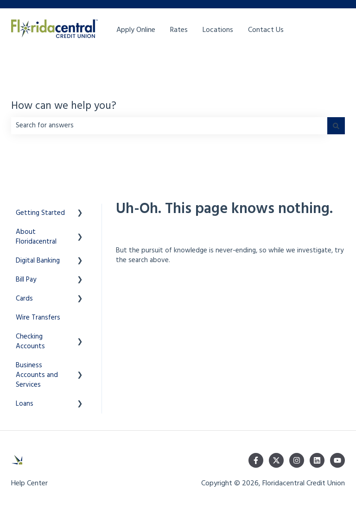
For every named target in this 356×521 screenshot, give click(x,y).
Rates (179, 30)
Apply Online (135, 30)
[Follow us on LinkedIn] (317, 460)
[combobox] (169, 125)
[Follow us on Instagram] (296, 460)
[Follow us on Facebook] (255, 460)
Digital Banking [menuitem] (38, 260)
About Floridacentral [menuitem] (36, 236)
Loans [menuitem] (24, 403)
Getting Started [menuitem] (40, 213)
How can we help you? (63, 107)
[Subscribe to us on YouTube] (337, 460)
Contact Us (266, 30)
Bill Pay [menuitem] (26, 279)
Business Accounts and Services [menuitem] (37, 375)
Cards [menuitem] (24, 298)
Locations (218, 30)
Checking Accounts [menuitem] (30, 341)
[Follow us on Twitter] (276, 460)
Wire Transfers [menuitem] (38, 317)
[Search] (336, 125)
